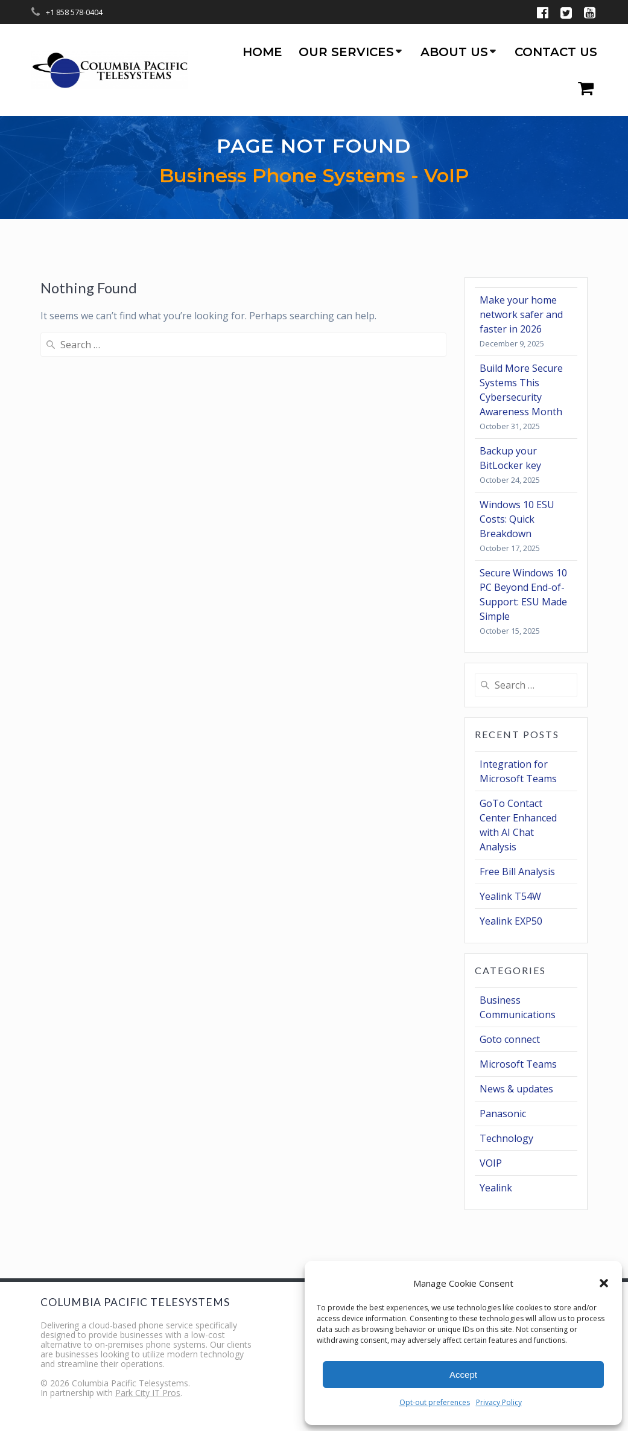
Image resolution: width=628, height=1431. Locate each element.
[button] (604, 1283)
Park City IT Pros (147, 1392)
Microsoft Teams (518, 1064)
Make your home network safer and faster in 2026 (521, 314)
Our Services (346, 52)
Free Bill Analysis (517, 871)
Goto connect (510, 1039)
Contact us (556, 52)
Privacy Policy (499, 1402)
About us (454, 52)
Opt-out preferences (434, 1402)
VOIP (491, 1163)
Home (262, 52)
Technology (506, 1138)
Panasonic (503, 1113)
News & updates (516, 1088)
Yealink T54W (510, 896)
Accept (463, 1374)
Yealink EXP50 (511, 921)
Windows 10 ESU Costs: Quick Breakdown (517, 519)
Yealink (496, 1187)
